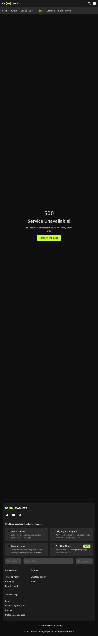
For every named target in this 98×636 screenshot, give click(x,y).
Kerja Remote (64, 10)
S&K (26, 631)
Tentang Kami (12, 576)
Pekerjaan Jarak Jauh (15, 605)
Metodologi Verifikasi (15, 614)
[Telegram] (19, 515)
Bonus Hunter (27, 10)
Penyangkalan (46, 631)
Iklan (7, 601)
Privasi (34, 631)
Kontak (8, 610)
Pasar (40, 10)
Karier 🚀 (9, 581)
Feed (4, 10)
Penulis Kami (11, 586)
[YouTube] (13, 515)
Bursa (33, 581)
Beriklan (51, 10)
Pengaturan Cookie (64, 631)
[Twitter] (7, 515)
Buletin (13, 10)
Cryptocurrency (38, 576)
